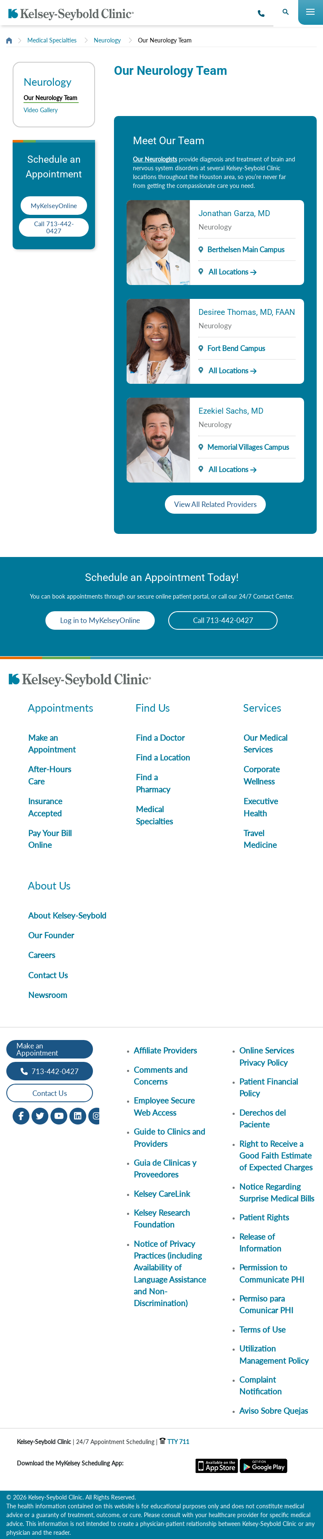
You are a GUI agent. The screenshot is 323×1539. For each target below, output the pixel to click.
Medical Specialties (52, 40)
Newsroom (47, 995)
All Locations (223, 271)
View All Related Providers (215, 504)
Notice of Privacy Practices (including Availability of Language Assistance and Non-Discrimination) (170, 1273)
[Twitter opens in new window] (39, 1115)
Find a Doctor (160, 737)
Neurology (107, 40)
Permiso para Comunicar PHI (266, 1304)
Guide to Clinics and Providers (169, 1137)
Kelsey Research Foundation (162, 1218)
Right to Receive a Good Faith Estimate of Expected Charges (275, 1155)
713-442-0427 (50, 1071)
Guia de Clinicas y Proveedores (165, 1168)
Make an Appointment (52, 743)
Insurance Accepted (45, 807)
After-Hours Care (49, 775)
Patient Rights (264, 1217)
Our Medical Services (265, 743)
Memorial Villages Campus (248, 447)
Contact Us (48, 975)
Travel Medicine (260, 839)
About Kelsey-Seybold (67, 915)
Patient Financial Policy (268, 1087)
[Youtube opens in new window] (58, 1115)
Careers (41, 955)
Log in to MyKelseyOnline (100, 620)
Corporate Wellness (262, 775)
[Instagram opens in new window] (96, 1115)
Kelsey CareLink (162, 1193)
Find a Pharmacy (153, 783)
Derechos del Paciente (262, 1118)
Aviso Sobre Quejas (273, 1410)
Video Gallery (41, 110)
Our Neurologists (155, 159)
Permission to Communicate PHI (271, 1273)
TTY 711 (174, 1441)
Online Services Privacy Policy (266, 1056)
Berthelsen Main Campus (245, 249)
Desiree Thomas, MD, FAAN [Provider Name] (247, 312)
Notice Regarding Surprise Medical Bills (276, 1192)
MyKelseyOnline (54, 205)
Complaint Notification (260, 1385)
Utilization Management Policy (274, 1354)
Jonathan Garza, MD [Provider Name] (234, 213)
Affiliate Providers (165, 1050)
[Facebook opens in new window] (21, 1115)
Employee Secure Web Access (164, 1106)
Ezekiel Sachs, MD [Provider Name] (231, 411)
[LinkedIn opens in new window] (77, 1115)
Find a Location (163, 757)
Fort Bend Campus (236, 348)
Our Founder (51, 935)
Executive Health (261, 807)
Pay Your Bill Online (49, 839)
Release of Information (260, 1242)
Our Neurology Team (165, 40)
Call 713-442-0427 (54, 227)
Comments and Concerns (161, 1075)
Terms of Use (262, 1329)
